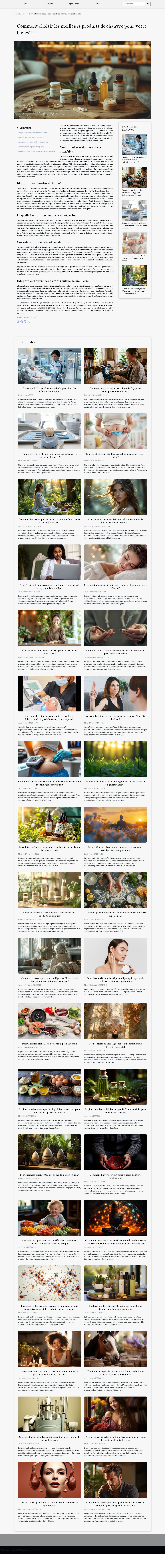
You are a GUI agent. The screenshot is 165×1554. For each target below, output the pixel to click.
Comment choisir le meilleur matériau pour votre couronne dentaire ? (134, 225)
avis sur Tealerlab (53, 272)
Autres (97, 4)
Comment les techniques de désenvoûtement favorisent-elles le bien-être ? (134, 291)
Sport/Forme (74, 4)
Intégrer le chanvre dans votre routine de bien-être (36, 151)
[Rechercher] (134, 4)
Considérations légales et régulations (31, 147)
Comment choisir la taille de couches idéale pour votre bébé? (134, 258)
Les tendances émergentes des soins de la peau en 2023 (49, 1174)
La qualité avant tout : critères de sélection (33, 142)
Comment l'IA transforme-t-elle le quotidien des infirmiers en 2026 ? (134, 159)
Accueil (17, 14)
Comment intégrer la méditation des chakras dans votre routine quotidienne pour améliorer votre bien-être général (115, 1243)
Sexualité (50, 4)
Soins (26, 4)
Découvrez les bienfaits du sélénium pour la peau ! (49, 1043)
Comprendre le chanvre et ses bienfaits (32, 133)
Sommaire (25, 127)
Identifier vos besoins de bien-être (31, 137)
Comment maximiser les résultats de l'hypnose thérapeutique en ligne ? (132, 192)
